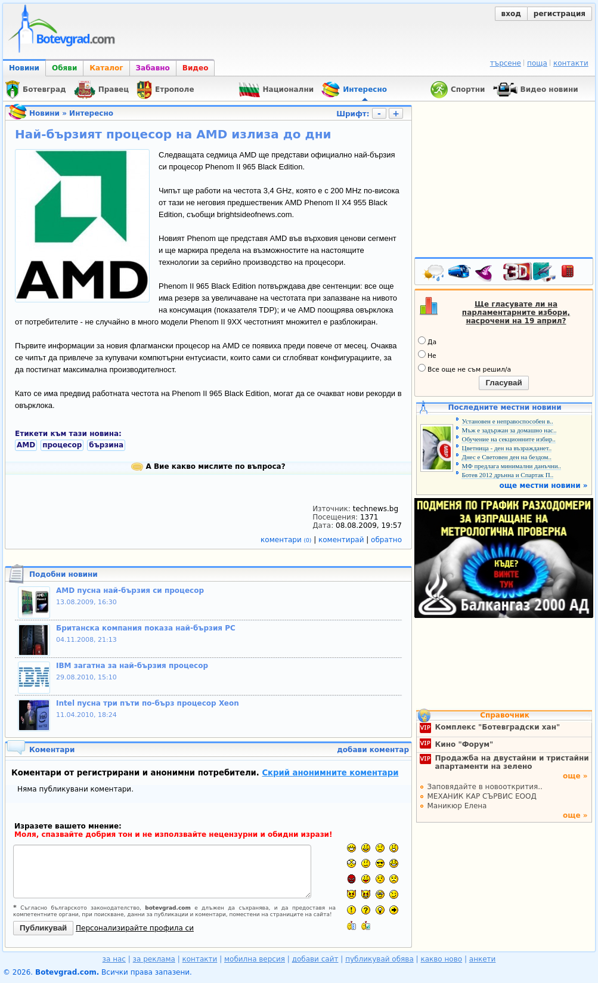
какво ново (441, 959)
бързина (106, 445)
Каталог (106, 68)
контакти (570, 63)
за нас (114, 959)
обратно (386, 540)
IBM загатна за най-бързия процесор (132, 665)
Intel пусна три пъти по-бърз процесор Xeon (147, 703)
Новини (24, 68)
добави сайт (315, 959)
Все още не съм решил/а (464, 368)
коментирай (342, 540)
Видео (195, 68)
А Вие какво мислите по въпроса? (208, 466)
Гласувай (503, 382)
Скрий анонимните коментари (330, 772)
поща (537, 63)
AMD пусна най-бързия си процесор (130, 590)
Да (427, 341)
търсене (505, 63)
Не (427, 355)
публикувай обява (379, 959)
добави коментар (373, 750)
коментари (287, 540)
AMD (26, 445)
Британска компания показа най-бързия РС (146, 628)
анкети (482, 959)
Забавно (153, 68)
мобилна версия (254, 959)
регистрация (559, 14)
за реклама (154, 959)
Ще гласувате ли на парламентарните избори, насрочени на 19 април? (516, 312)
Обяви (64, 68)
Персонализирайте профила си (135, 928)
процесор (62, 445)
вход (511, 14)
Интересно (91, 113)
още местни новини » (544, 485)
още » (575, 776)
